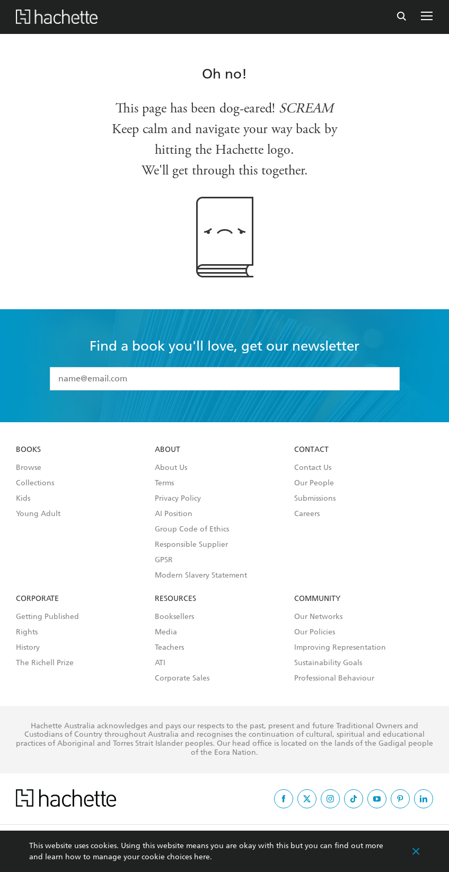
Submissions (315, 498)
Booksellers (174, 617)
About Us (171, 468)
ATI (160, 663)
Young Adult (38, 514)
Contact (311, 450)
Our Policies (314, 632)
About (167, 450)
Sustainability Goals (328, 663)
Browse (28, 468)
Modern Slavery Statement (201, 575)
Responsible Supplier (191, 544)
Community (317, 599)
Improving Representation (340, 647)
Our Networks (318, 617)
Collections (35, 483)
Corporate (37, 599)
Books (28, 450)
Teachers (169, 647)
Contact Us (312, 468)
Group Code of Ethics (192, 529)
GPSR (164, 560)
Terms (164, 483)
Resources (175, 599)
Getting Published (47, 617)
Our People (314, 483)
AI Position (173, 514)
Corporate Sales (182, 678)
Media (166, 632)
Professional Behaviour (334, 678)
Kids (23, 498)
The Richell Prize (45, 663)
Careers (307, 514)
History (28, 647)
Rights (27, 632)
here (202, 856)
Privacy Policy (178, 498)
